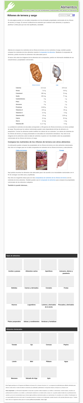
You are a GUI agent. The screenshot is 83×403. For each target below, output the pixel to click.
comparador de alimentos (47, 52)
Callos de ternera (21, 150)
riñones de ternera (36, 85)
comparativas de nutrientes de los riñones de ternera (51, 177)
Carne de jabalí (41, 150)
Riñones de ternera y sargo (22, 15)
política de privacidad (35, 399)
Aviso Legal (44, 399)
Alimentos (69, 7)
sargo (57, 85)
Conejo (61, 150)
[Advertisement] (41, 37)
